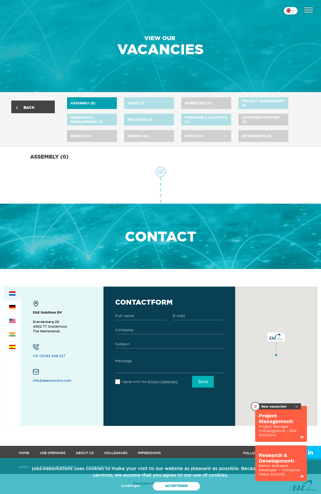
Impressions (149, 453)
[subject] (169, 344)
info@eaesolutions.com (52, 380)
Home (24, 453)
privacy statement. (163, 382)
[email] (198, 316)
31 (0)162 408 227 (50, 356)
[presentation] (151, 399)
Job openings (52, 453)
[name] (140, 316)
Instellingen (130, 486)
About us (85, 453)
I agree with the (149, 382)
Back (25, 107)
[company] (169, 330)
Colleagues (115, 453)
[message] (169, 363)
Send (203, 381)
